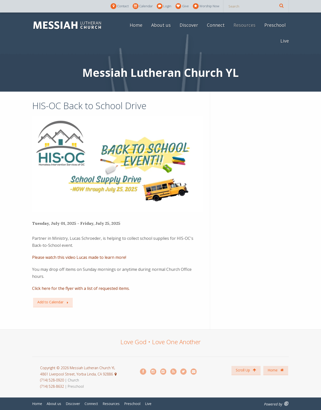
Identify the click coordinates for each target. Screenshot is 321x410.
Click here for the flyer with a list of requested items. (81, 288)
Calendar (143, 6)
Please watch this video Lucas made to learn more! (79, 257)
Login (164, 6)
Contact (120, 6)
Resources (244, 25)
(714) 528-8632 (52, 386)
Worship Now (206, 6)
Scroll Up (246, 370)
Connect (216, 25)
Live (284, 41)
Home (136, 25)
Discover (189, 25)
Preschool (275, 25)
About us (161, 25)
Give (182, 6)
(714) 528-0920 (52, 380)
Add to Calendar (50, 302)
